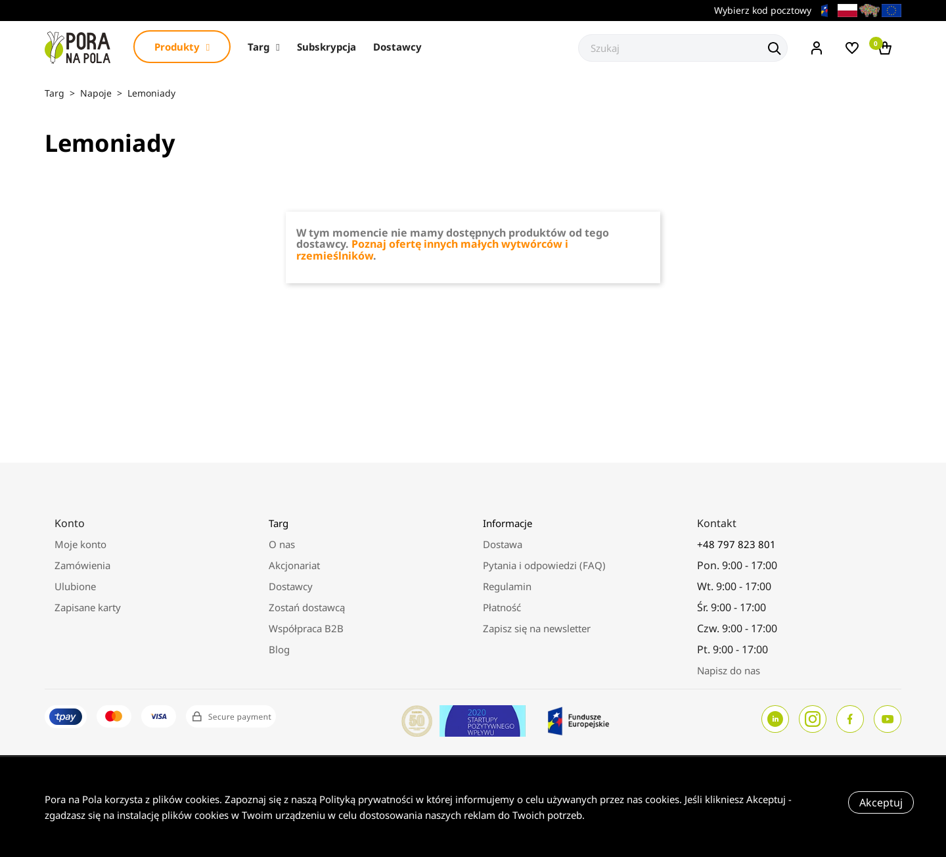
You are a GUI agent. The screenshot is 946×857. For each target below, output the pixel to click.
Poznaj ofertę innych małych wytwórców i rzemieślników (432, 250)
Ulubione (75, 586)
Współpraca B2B (306, 628)
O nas (282, 544)
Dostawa (502, 544)
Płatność (502, 607)
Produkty (182, 46)
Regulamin (507, 586)
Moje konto (80, 544)
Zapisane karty (88, 607)
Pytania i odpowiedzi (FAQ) (544, 565)
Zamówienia (82, 565)
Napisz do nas (728, 670)
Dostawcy (397, 46)
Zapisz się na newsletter (537, 628)
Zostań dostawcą (307, 607)
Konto (70, 523)
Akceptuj (881, 802)
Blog (279, 649)
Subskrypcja (326, 46)
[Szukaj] (683, 48)
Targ (263, 46)
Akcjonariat (294, 565)
